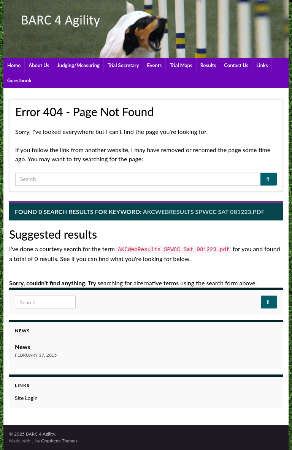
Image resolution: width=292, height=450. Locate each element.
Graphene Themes (59, 441)
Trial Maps (181, 65)
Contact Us (236, 65)
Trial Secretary (123, 65)
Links (262, 65)
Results (208, 65)
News (22, 346)
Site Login (26, 398)
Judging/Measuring (78, 65)
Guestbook (19, 80)
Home (14, 65)
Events (154, 65)
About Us (39, 65)
